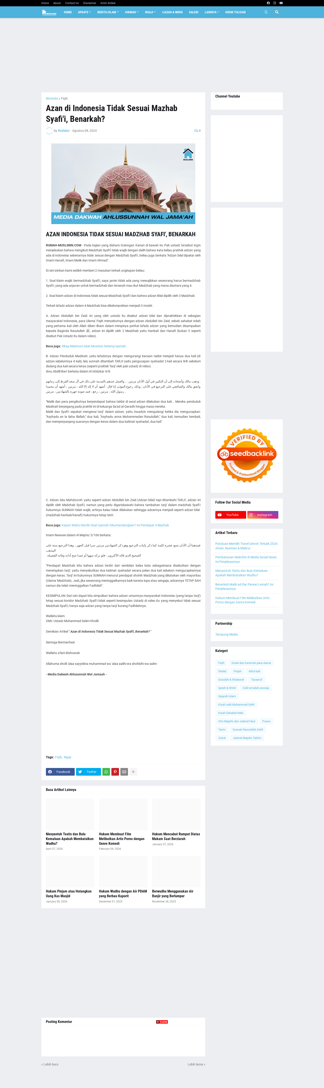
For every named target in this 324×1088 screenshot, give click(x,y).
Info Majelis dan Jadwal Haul (236, 721)
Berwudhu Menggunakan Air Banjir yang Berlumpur (172, 893)
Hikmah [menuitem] (130, 12)
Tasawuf (256, 679)
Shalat (222, 671)
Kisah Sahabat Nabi (230, 713)
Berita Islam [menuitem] (106, 12)
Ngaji (67, 757)
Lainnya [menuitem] (210, 12)
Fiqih (64, 98)
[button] (266, 12)
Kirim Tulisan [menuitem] (235, 12)
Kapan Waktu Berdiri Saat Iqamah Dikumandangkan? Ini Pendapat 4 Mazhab (115, 525)
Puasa (266, 721)
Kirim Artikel (108, 3)
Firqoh (237, 671)
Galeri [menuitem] (193, 12)
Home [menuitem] (68, 12)
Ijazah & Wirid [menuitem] (172, 12)
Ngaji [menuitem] (149, 12)
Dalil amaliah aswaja (256, 688)
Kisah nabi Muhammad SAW (236, 704)
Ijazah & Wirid (227, 688)
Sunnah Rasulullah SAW (248, 729)
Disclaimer (89, 3)
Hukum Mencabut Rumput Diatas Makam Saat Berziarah (176, 836)
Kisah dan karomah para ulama (251, 663)
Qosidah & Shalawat (231, 679)
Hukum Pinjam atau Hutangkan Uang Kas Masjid (69, 893)
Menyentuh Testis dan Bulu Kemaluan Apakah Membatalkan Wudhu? (70, 839)
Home (45, 3)
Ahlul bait (254, 671)
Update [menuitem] (83, 12)
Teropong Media (226, 634)
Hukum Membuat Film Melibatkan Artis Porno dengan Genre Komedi (121, 839)
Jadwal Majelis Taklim (247, 738)
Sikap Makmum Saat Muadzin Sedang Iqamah (94, 346)
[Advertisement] (162, 55)
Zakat (222, 738)
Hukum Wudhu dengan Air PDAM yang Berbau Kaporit (123, 893)
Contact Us (72, 3)
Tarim (221, 729)
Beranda (52, 98)
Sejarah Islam (227, 696)
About (57, 3)
